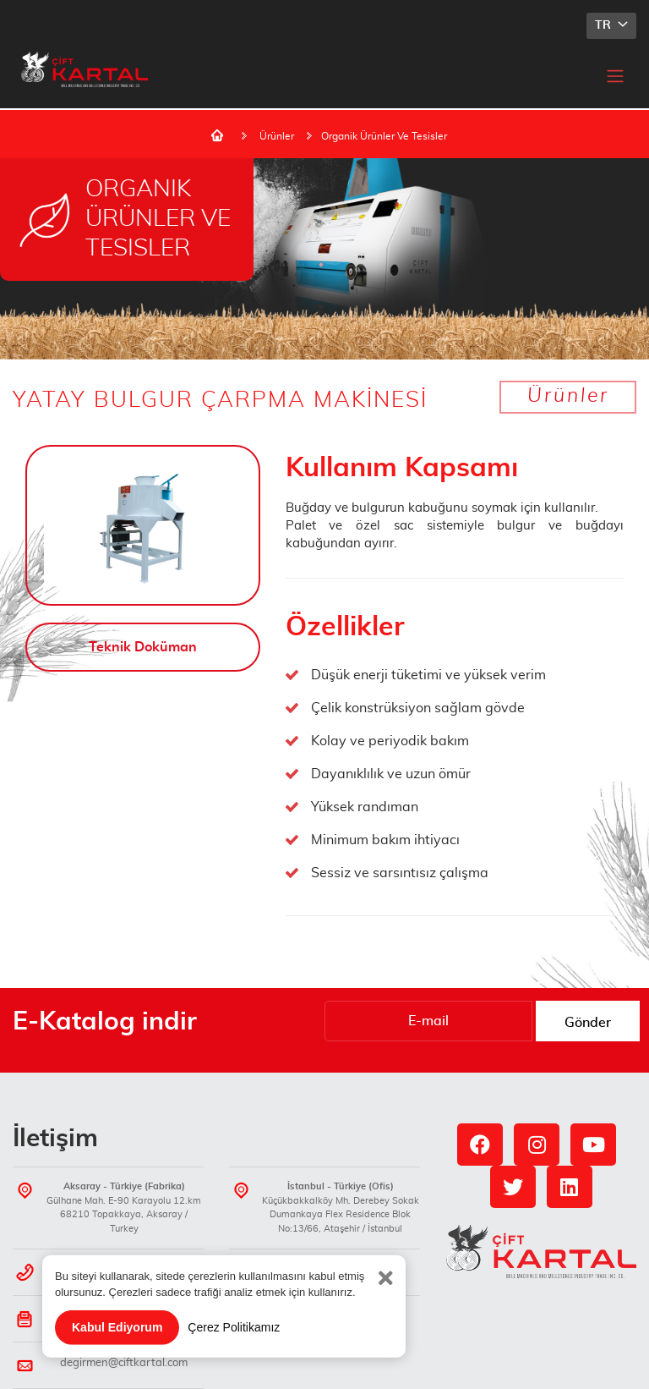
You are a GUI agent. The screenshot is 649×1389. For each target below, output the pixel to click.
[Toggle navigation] (615, 75)
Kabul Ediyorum (117, 1345)
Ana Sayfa (217, 135)
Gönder (587, 1022)
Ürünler (276, 136)
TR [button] (604, 25)
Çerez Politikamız (234, 1345)
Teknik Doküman (143, 647)
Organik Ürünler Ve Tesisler (384, 136)
